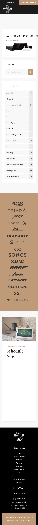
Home (19, 453)
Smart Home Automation (14, 165)
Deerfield (9, 111)
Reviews (19, 466)
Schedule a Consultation (28, 2)
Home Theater (11, 141)
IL (6, 147)
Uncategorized (11, 170)
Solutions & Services (19, 456)
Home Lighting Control (13, 135)
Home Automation (19, 469)
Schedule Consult (19, 479)
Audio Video (10, 93)
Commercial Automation (14, 105)
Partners (19, 463)
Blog (19, 472)
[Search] (30, 72)
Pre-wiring (9, 153)
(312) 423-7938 (9, 2)
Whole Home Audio (12, 176)
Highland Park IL (11, 129)
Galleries (19, 460)
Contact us (19, 482)
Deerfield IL (10, 117)
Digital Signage (11, 123)
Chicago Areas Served (19, 476)
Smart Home (10, 159)
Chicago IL (9, 99)
